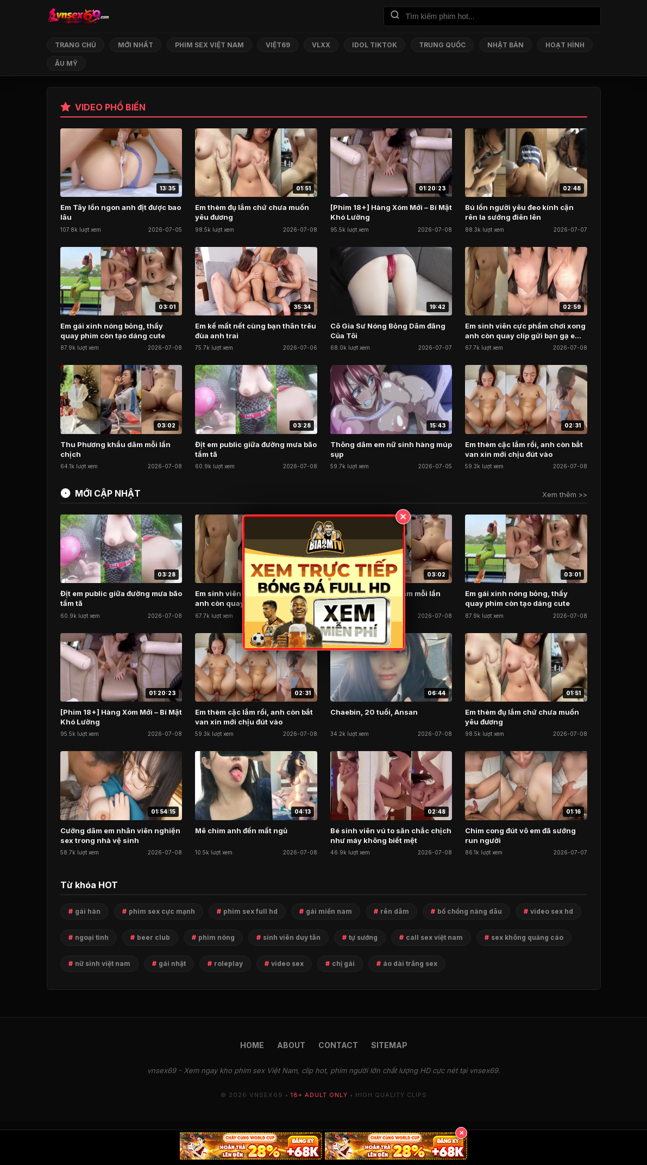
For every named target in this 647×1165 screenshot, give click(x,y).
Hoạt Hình (565, 45)
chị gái (343, 963)
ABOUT (291, 1045)
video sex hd (551, 911)
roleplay (228, 963)
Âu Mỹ (66, 63)
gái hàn (87, 911)
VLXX (321, 45)
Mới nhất (135, 45)
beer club (153, 937)
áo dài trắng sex (410, 963)
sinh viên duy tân (292, 937)
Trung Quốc (442, 45)
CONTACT (338, 1045)
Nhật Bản (505, 45)
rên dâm (394, 911)
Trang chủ (75, 45)
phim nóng (216, 937)
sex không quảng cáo (527, 937)
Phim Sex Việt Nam (209, 45)
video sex (287, 963)
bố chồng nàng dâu (469, 911)
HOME (252, 1045)
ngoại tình (92, 937)
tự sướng (363, 937)
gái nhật (172, 963)
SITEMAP (389, 1045)
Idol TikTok (374, 45)
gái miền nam (329, 911)
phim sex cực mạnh (162, 911)
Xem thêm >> (564, 494)
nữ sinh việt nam (102, 963)
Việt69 (278, 45)
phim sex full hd (250, 911)
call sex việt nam (434, 937)
